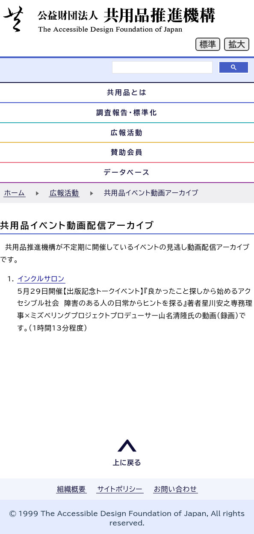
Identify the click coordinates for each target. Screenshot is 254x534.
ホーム (14, 192)
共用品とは (127, 92)
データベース (127, 172)
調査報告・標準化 (127, 112)
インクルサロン (41, 278)
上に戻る (127, 462)
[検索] (162, 67)
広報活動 (127, 132)
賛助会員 (127, 152)
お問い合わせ (175, 489)
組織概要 (71, 489)
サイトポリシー (119, 489)
